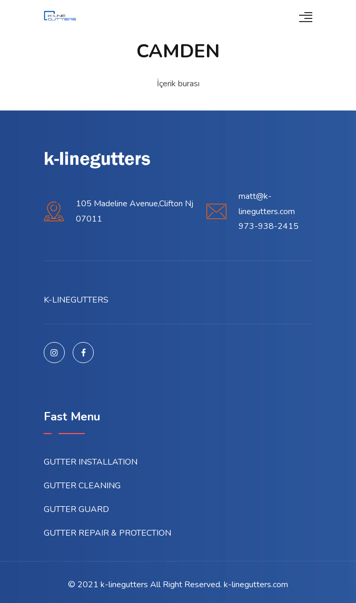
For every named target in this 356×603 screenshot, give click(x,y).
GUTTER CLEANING (82, 485)
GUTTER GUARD (76, 509)
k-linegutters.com (256, 584)
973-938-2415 (269, 226)
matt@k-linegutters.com (267, 203)
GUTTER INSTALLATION (90, 462)
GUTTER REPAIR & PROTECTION (107, 533)
